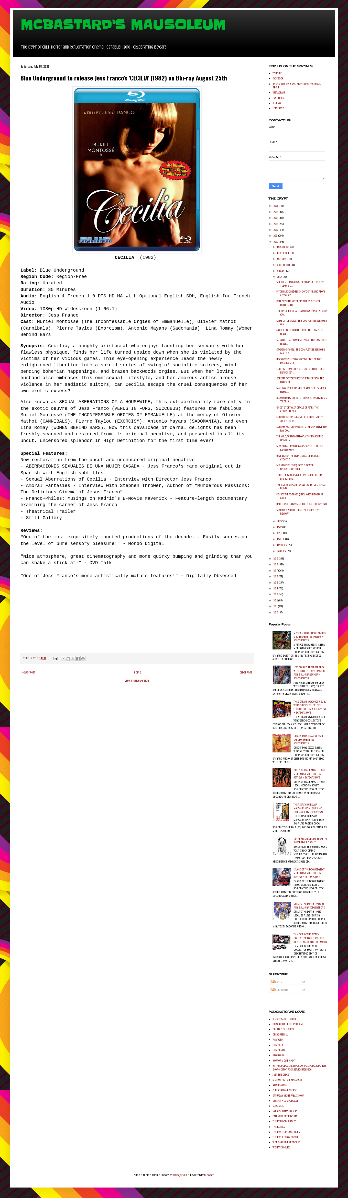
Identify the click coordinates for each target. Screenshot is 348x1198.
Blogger (209, 1175)
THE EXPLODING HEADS (284, 1121)
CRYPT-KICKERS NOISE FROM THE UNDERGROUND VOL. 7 (310, 840)
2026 (276, 205)
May (279, 527)
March (281, 539)
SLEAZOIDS (278, 1106)
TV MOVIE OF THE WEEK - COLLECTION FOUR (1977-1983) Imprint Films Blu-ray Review (310, 938)
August (281, 271)
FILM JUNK (278, 1039)
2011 (276, 606)
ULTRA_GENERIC (181, 1175)
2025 (276, 212)
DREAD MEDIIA (280, 1034)
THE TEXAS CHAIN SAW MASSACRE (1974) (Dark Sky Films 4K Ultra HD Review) (308, 808)
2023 (276, 224)
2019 (276, 558)
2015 (276, 582)
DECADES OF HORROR (283, 1029)
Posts (276, 982)
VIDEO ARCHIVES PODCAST (286, 1142)
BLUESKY (277, 103)
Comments (279, 990)
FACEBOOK (278, 78)
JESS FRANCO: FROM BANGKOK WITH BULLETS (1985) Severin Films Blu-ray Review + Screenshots (309, 673)
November (283, 253)
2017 (276, 570)
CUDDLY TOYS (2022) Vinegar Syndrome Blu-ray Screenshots (308, 739)
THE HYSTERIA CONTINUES (286, 1132)
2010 (276, 612)
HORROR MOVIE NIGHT (284, 1060)
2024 (276, 217)
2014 (276, 588)
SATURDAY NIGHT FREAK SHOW (288, 1095)
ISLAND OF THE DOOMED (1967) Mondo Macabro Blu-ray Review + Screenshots (309, 873)
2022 (276, 229)
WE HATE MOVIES (281, 1147)
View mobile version (137, 680)
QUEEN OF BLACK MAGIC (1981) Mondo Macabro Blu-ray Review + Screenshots (309, 773)
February (282, 545)
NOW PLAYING (280, 1085)
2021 (276, 235)
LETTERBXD (278, 108)
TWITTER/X (278, 98)
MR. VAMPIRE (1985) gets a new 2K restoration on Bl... (294, 467)
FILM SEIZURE (279, 1050)
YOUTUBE (277, 73)
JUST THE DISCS (281, 1074)
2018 (276, 564)
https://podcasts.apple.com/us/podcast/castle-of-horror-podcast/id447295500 (299, 1067)
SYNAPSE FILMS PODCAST (286, 1111)
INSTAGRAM (279, 92)
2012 (276, 600)
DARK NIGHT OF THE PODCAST (288, 1024)
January (282, 551)
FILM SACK (278, 1045)
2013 (276, 594)
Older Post (246, 672)
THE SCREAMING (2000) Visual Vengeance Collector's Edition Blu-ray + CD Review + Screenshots (309, 707)
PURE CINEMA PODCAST (285, 1090)
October (282, 259)
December (283, 247)
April (280, 533)
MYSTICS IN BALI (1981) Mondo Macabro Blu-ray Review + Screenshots (309, 636)
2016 (276, 576)
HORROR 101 (278, 1055)
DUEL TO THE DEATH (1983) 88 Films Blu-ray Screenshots (309, 905)
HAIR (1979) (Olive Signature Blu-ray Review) (301, 504)
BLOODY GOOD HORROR (284, 1019)
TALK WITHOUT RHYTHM (285, 1116)
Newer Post (28, 672)
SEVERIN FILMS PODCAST (285, 1100)
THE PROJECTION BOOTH (285, 1137)
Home (137, 672)
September (284, 264)
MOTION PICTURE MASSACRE (287, 1079)
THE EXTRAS (279, 1127)
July (279, 276)
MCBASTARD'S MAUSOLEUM (123, 25)
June (280, 521)
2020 (276, 241)
